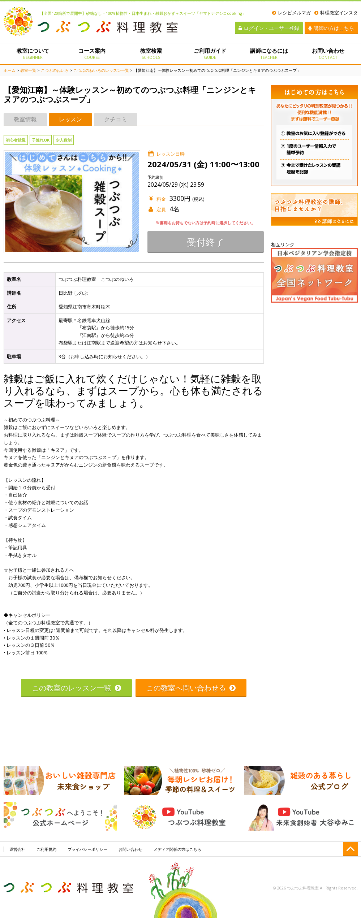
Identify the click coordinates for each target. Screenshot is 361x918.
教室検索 (150, 53)
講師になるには (269, 53)
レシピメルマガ (291, 12)
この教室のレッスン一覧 (76, 688)
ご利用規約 (46, 849)
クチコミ (115, 119)
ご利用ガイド (209, 53)
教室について (33, 53)
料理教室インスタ (336, 12)
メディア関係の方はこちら (177, 849)
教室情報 (25, 119)
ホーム (10, 70)
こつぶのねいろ (55, 70)
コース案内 (92, 53)
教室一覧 (28, 70)
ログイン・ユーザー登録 (268, 28)
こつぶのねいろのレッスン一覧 (101, 70)
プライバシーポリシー (87, 849)
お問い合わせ (327, 53)
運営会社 (17, 849)
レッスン (70, 119)
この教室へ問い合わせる (191, 688)
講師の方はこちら (331, 28)
